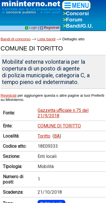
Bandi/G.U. (78, 26)
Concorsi (76, 13)
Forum (72, 20)
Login (31, 28)
